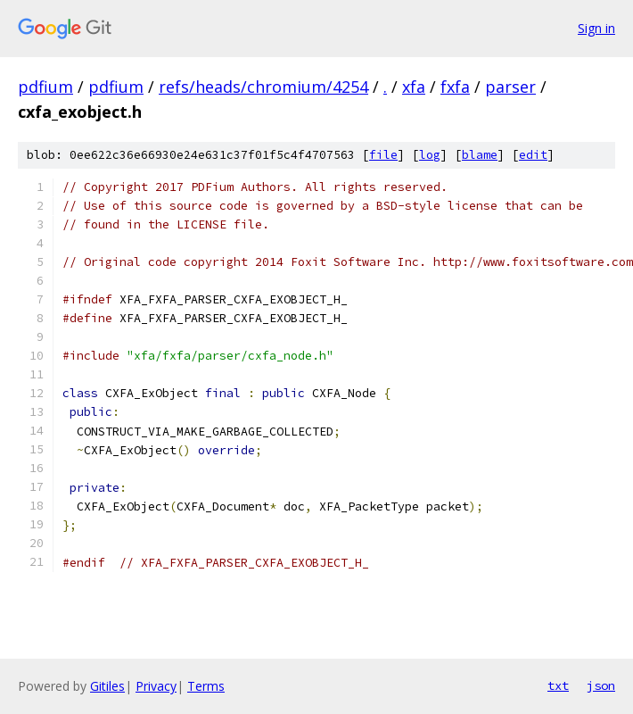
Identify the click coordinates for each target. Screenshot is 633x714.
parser (510, 86)
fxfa (455, 86)
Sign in (596, 28)
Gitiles (107, 685)
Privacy (156, 685)
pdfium (45, 86)
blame (479, 154)
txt (558, 685)
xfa (413, 86)
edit (533, 154)
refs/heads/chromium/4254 (263, 86)
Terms (206, 685)
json (601, 685)
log (429, 154)
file (383, 154)
